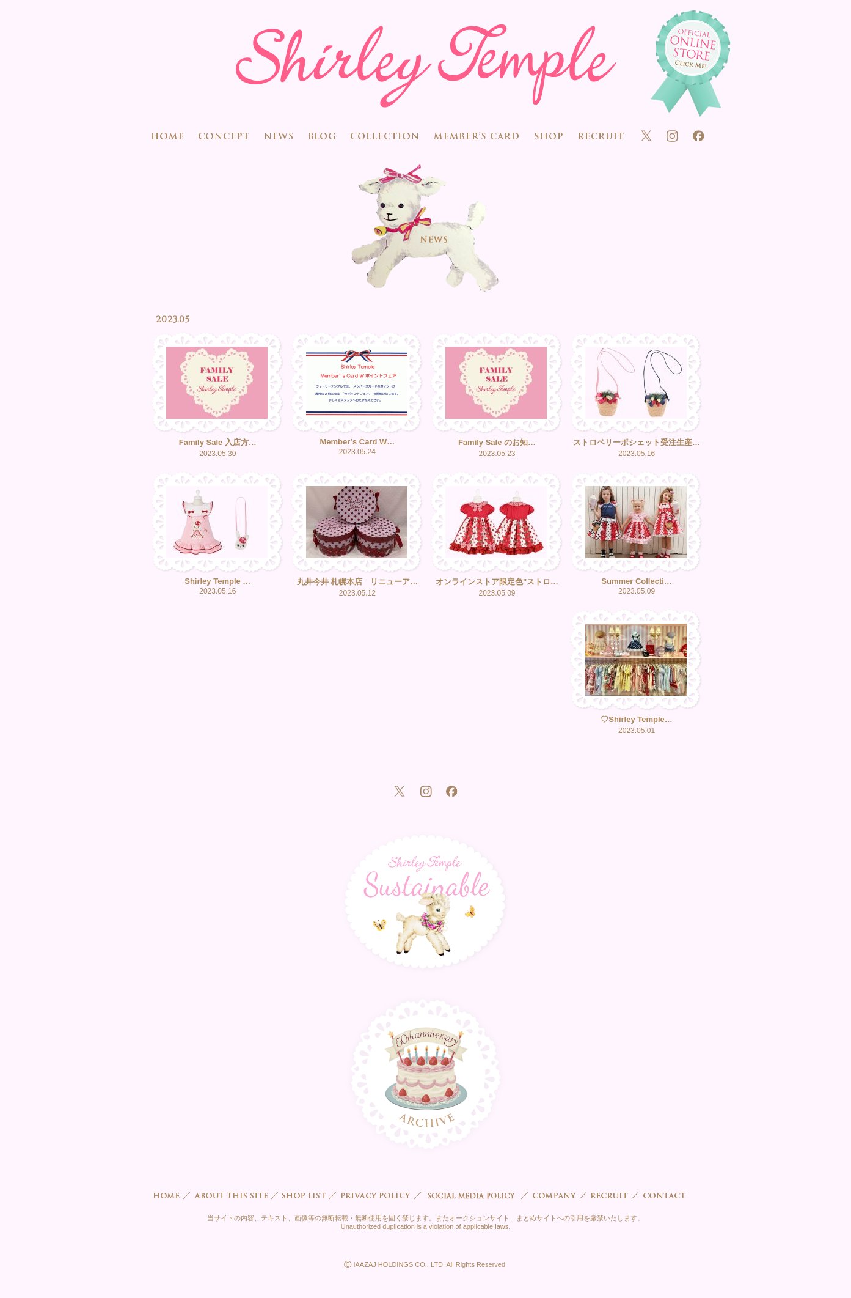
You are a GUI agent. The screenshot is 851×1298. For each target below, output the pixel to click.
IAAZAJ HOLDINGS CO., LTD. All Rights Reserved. (425, 1264)
